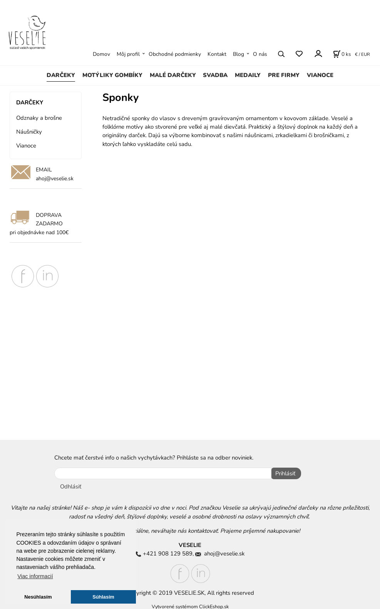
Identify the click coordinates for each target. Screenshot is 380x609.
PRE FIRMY (284, 75)
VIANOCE (320, 75)
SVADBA (215, 75)
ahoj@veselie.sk (55, 178)
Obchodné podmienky (175, 54)
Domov (101, 54)
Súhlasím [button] (103, 597)
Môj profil (128, 54)
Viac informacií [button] (35, 576)
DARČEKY (61, 75)
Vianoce (26, 145)
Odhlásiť (70, 484)
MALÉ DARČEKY (173, 75)
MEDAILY (248, 75)
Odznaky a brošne (39, 118)
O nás (260, 54)
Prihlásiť (283, 473)
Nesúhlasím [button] (38, 597)
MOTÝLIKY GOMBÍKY (112, 75)
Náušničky (29, 132)
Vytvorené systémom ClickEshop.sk (190, 604)
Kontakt (217, 54)
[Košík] (342, 54)
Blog (238, 54)
